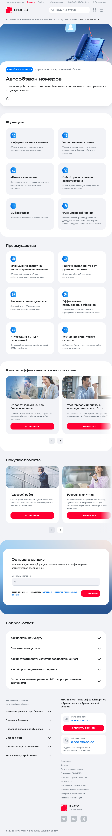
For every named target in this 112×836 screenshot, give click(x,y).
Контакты (65, 765)
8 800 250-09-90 (82, 742)
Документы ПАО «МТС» (71, 773)
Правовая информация (71, 797)
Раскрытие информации (72, 769)
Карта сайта (66, 781)
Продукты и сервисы (67, 19)
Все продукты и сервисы (17, 700)
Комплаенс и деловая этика (73, 785)
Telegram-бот (82, 747)
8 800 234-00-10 (78, 2)
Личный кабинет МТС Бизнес (76, 750)
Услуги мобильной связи (17, 704)
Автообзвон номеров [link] (89, 19)
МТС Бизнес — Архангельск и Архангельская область (30, 19)
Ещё (41, 2)
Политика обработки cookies (74, 777)
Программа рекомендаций (73, 793)
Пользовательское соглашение (75, 789)
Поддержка (68, 747)
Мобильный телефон (21, 576)
